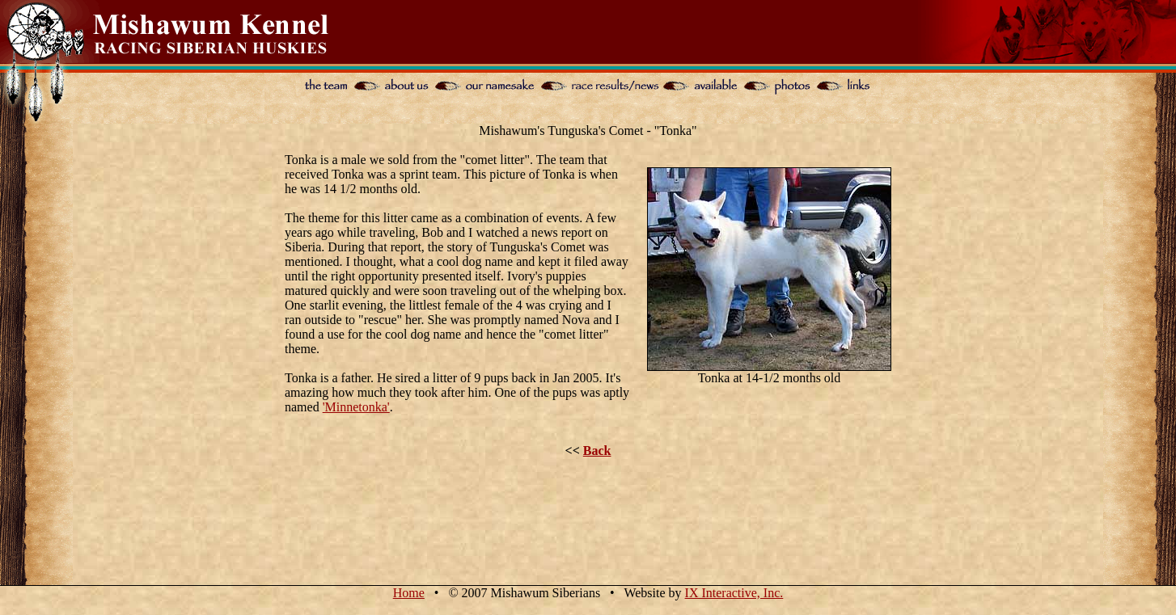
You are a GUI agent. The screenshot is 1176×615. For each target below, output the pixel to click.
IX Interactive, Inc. (734, 593)
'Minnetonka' (356, 407)
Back (597, 450)
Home (409, 593)
